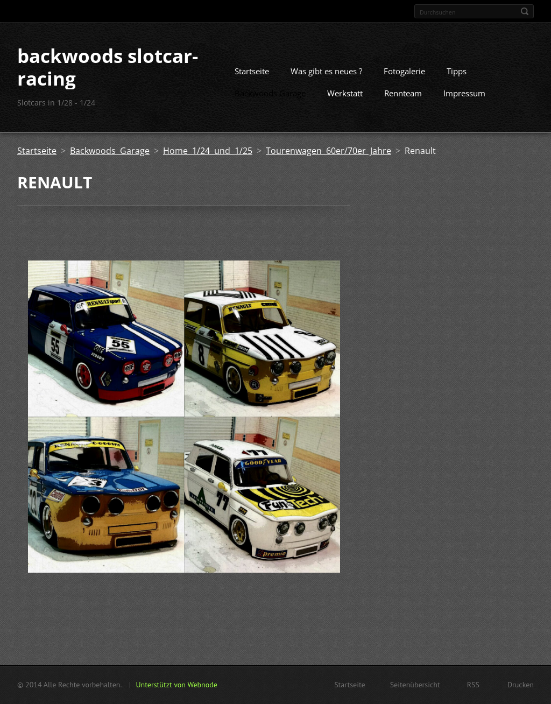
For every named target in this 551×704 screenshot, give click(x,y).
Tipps (457, 71)
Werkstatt (345, 93)
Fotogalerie (404, 71)
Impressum (464, 93)
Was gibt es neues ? (326, 71)
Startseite (252, 71)
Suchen (525, 11)
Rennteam (403, 93)
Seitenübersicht (415, 684)
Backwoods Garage (270, 93)
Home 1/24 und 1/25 (207, 151)
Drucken (520, 684)
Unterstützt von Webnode (176, 684)
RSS (473, 684)
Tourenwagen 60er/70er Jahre (328, 151)
